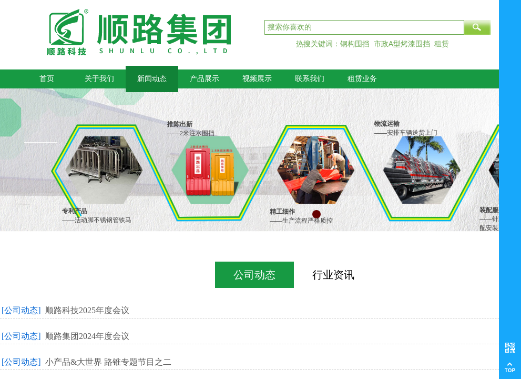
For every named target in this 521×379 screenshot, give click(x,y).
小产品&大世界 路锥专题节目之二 (108, 361)
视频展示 (257, 79)
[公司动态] (21, 310)
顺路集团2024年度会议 (87, 336)
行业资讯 (333, 275)
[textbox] (364, 27)
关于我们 (99, 79)
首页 (46, 79)
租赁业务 (362, 79)
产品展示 (204, 79)
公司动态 (254, 275)
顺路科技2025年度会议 (87, 310)
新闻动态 (152, 79)
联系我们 (309, 79)
